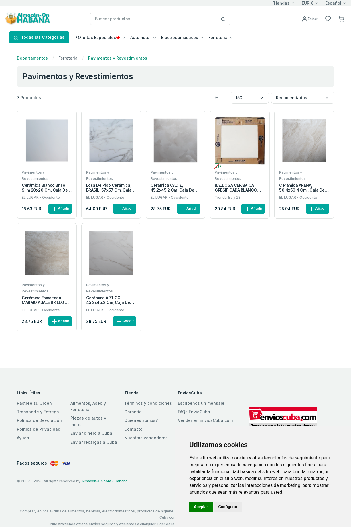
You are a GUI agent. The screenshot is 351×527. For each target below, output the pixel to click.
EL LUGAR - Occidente (41, 197)
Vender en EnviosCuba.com (205, 420)
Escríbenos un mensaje (201, 403)
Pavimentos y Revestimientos (117, 58)
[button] (341, 18)
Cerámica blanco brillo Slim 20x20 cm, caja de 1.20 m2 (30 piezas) (45, 188)
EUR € (307, 3)
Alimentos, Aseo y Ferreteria (88, 406)
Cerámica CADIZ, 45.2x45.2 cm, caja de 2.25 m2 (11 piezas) (172, 188)
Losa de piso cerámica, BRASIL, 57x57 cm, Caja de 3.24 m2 (108, 188)
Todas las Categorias (39, 37)
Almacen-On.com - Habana (104, 481)
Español (333, 3)
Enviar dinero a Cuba (91, 433)
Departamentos (32, 58)
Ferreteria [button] (218, 37)
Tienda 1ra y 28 (228, 197)
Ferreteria (68, 58)
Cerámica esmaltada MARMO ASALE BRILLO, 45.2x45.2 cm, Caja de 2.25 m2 (44, 300)
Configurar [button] (228, 506)
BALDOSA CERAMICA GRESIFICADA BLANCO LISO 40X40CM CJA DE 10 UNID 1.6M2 (239, 188)
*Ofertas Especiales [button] (97, 37)
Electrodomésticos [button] (179, 37)
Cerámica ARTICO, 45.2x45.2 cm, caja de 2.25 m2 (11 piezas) (108, 300)
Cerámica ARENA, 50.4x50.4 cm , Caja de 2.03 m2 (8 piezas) (301, 188)
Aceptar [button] (201, 506)
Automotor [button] (140, 37)
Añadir (60, 208)
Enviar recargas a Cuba (93, 442)
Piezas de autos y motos (88, 421)
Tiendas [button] (281, 3)
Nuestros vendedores (146, 437)
